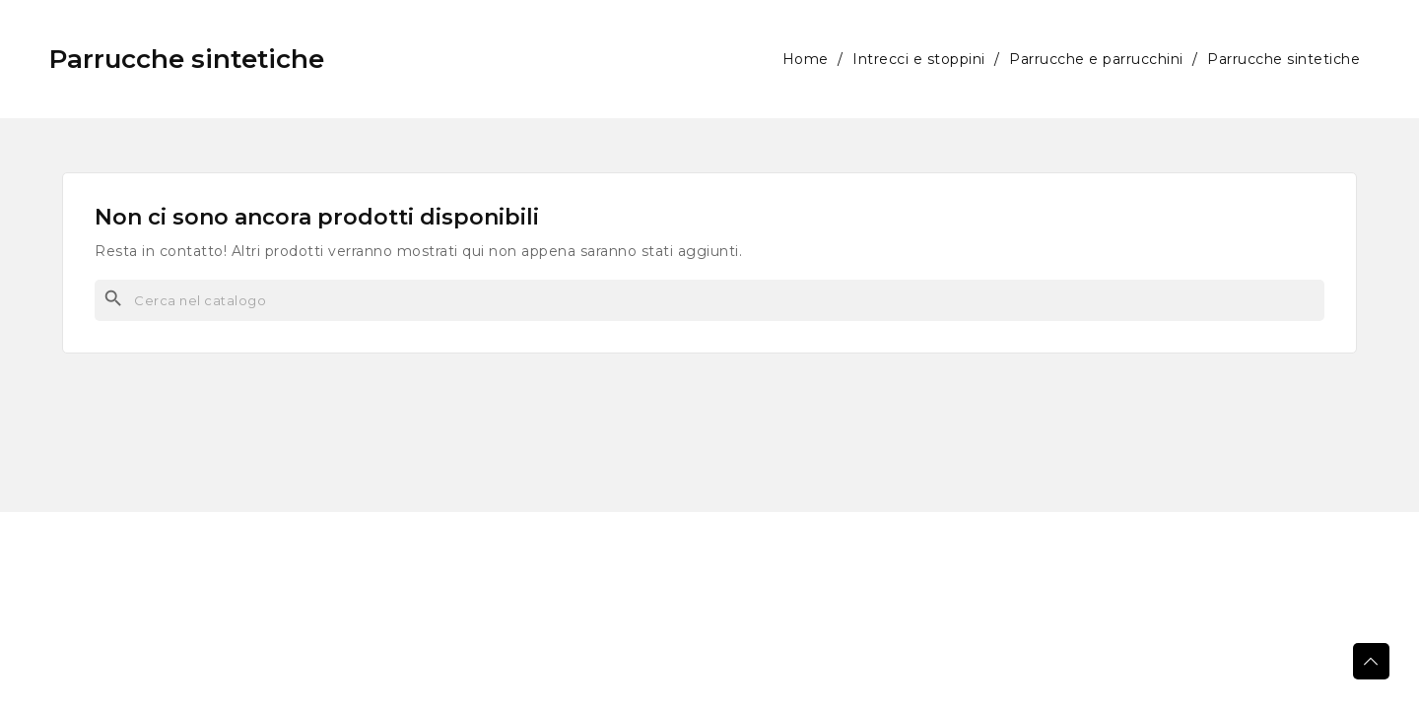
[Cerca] (709, 300)
